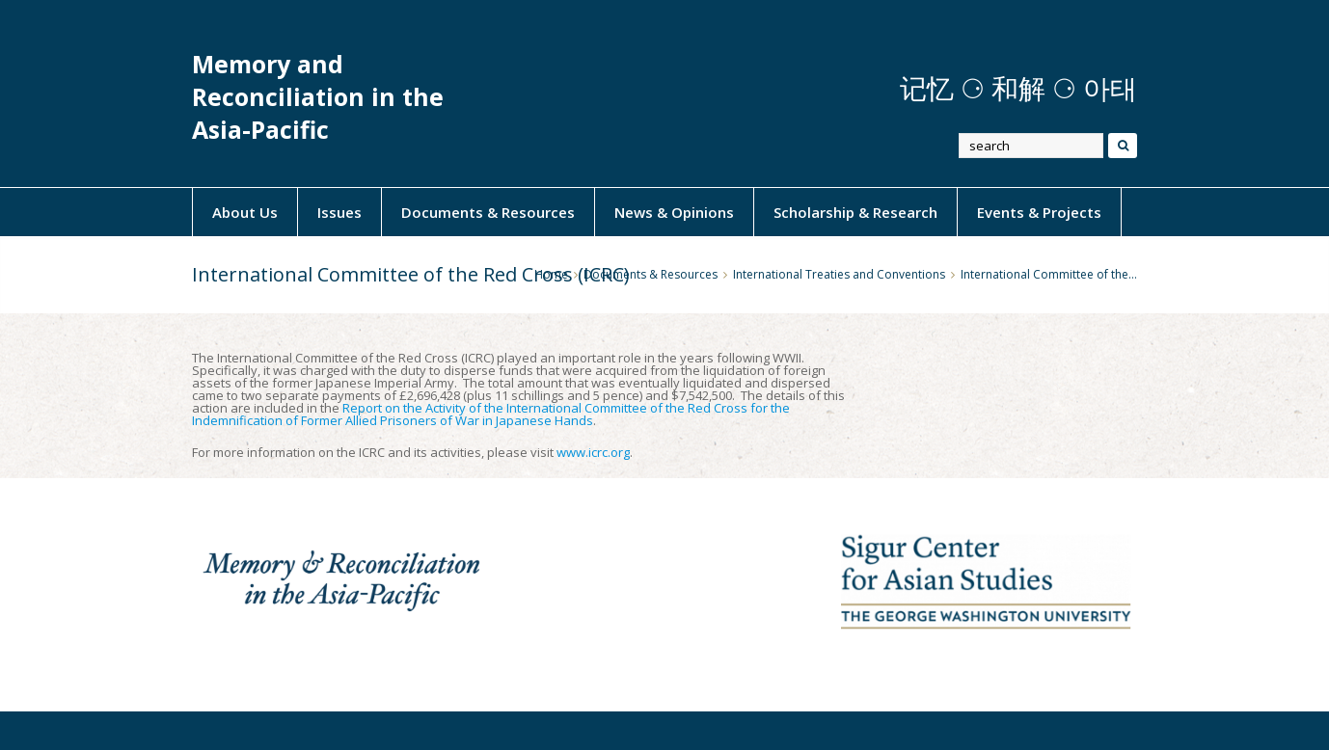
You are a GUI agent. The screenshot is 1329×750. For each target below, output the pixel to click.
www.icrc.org (593, 452)
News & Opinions (674, 212)
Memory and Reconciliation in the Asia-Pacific (318, 97)
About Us (245, 212)
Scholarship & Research (855, 212)
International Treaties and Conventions (839, 274)
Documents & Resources (488, 212)
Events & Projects (1039, 212)
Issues (339, 212)
